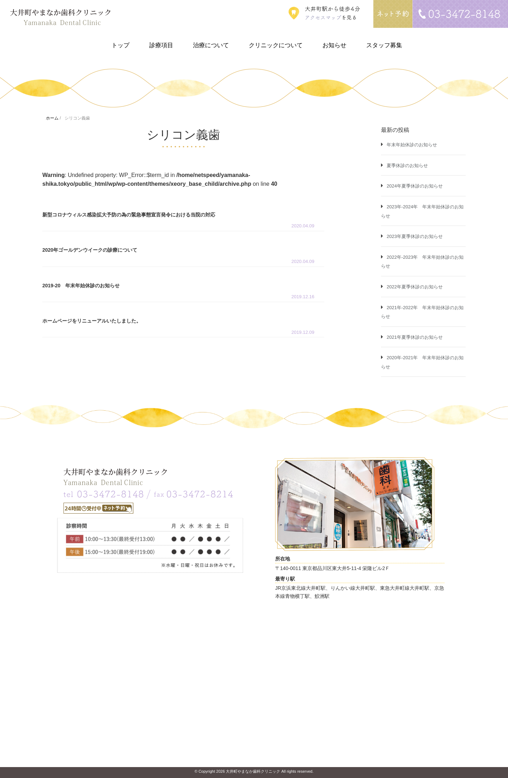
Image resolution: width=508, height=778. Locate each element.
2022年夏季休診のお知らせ (415, 286)
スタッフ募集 (384, 45)
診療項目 (161, 45)
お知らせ (334, 45)
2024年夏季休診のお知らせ (415, 186)
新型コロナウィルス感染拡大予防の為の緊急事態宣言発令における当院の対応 (128, 215)
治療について (211, 45)
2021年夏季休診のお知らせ (415, 337)
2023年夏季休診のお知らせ (415, 236)
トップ (120, 45)
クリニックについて (276, 45)
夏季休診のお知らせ (407, 165)
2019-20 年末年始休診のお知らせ (81, 285)
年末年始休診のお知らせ (412, 144)
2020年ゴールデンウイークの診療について (89, 250)
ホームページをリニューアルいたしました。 (91, 321)
